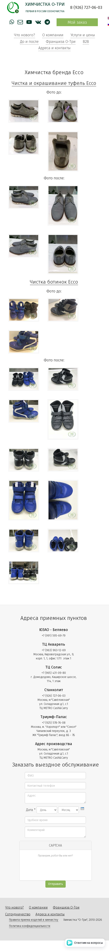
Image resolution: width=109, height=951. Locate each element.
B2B (86, 41)
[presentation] (82, 808)
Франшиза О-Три (61, 41)
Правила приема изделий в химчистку (33, 920)
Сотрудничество (17, 914)
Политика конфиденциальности (29, 926)
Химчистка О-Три (45, 4)
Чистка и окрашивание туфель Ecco (54, 83)
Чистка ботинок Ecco (54, 282)
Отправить (55, 884)
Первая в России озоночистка (45, 11)
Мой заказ (77, 22)
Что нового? (24, 35)
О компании (52, 35)
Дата (31, 810)
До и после (29, 41)
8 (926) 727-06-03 (86, 7)
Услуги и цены (83, 35)
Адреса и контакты (54, 48)
